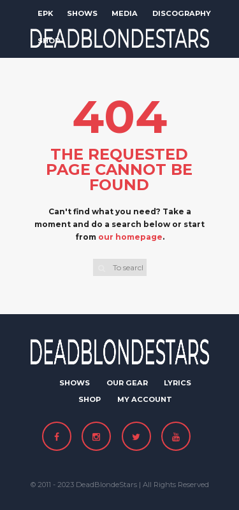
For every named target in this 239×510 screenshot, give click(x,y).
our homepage (130, 237)
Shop (49, 40)
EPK (45, 13)
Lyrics (177, 382)
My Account (144, 399)
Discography (181, 13)
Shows (82, 13)
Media (125, 13)
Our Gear (127, 382)
